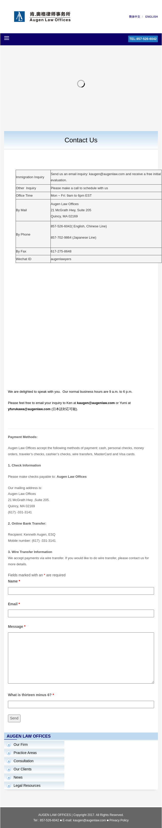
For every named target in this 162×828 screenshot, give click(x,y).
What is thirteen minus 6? (31, 695)
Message (17, 626)
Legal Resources (27, 785)
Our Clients (23, 769)
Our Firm (21, 744)
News (18, 777)
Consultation (24, 761)
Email (14, 604)
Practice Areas (25, 753)
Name (14, 581)
